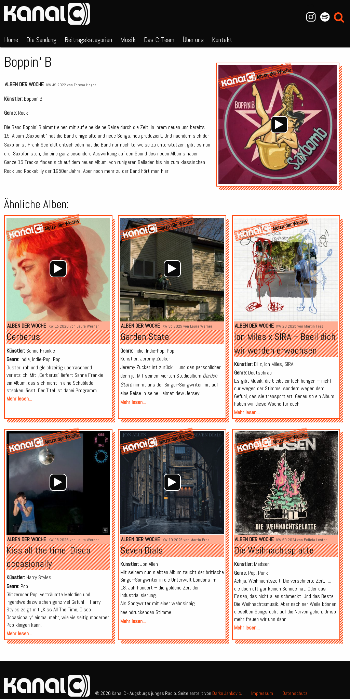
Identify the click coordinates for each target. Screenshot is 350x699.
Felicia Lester (315, 539)
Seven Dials (141, 550)
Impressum (262, 693)
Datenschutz (295, 693)
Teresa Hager (85, 84)
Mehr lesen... (19, 398)
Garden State (144, 337)
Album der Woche (271, 229)
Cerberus (23, 337)
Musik (128, 39)
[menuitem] (11, 38)
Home (11, 39)
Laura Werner (88, 326)
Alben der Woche (24, 84)
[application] (279, 124)
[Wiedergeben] (279, 124)
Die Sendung (41, 39)
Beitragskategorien (88, 39)
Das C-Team (159, 39)
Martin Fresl (314, 326)
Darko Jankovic (226, 693)
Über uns (193, 39)
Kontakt (222, 39)
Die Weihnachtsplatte (274, 550)
